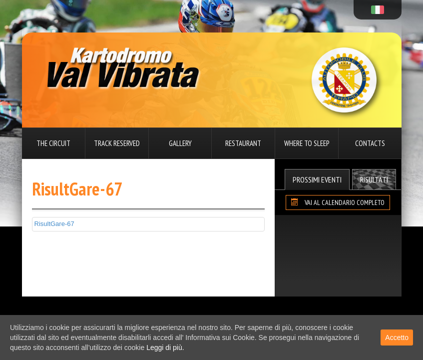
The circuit (53, 143)
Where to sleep (306, 143)
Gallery (180, 143)
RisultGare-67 (54, 224)
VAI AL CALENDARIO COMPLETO (338, 202)
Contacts (370, 143)
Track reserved (117, 143)
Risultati (374, 179)
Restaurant (243, 143)
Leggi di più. (165, 348)
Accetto (397, 338)
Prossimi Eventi (317, 179)
